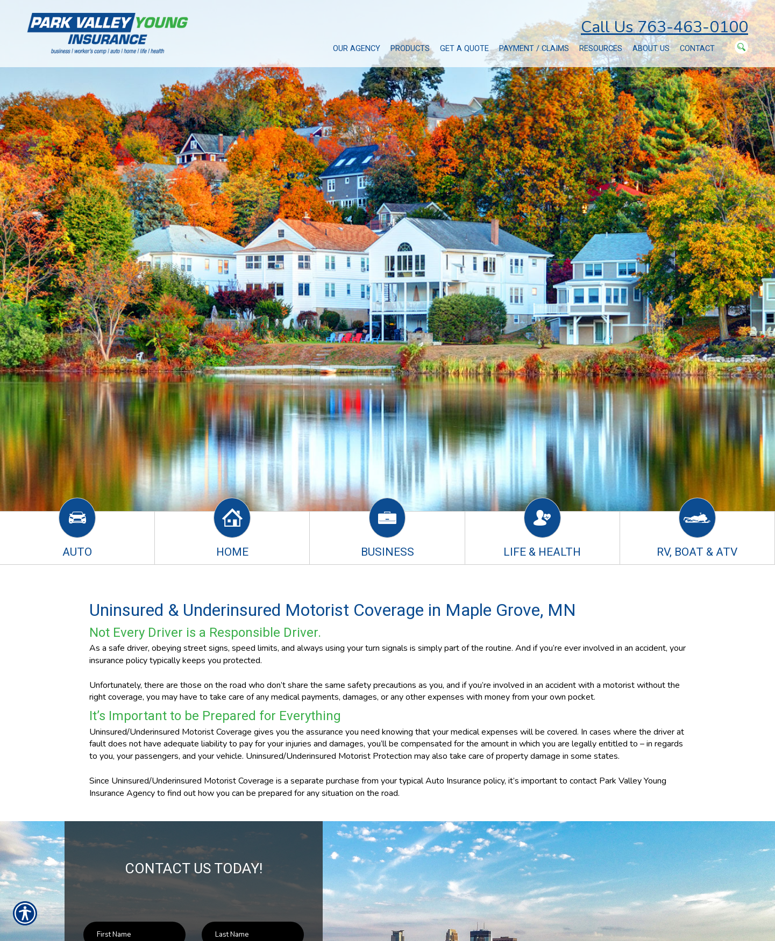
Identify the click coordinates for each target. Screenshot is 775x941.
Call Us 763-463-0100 (664, 27)
